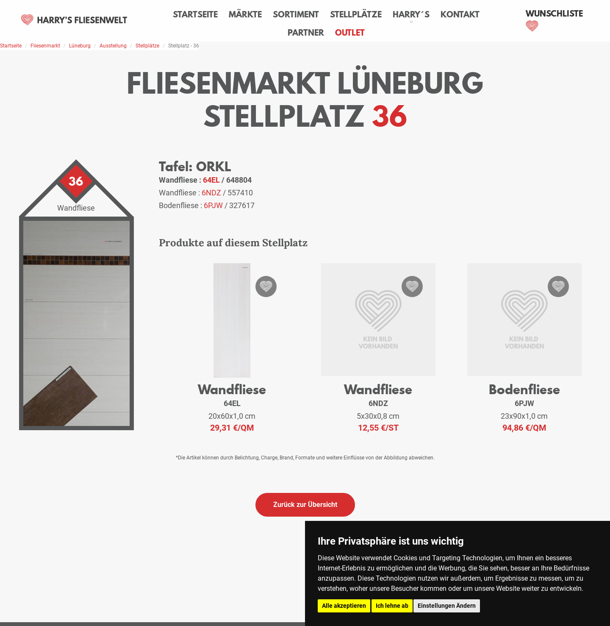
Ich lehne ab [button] (392, 605)
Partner (306, 32)
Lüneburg (80, 46)
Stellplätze (356, 14)
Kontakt (460, 14)
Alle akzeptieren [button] (344, 605)
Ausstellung (113, 46)
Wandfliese (232, 389)
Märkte (245, 14)
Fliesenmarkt (45, 46)
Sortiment (296, 14)
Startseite (195, 14)
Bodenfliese (524, 389)
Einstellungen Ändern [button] (447, 605)
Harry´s (411, 14)
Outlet (350, 32)
